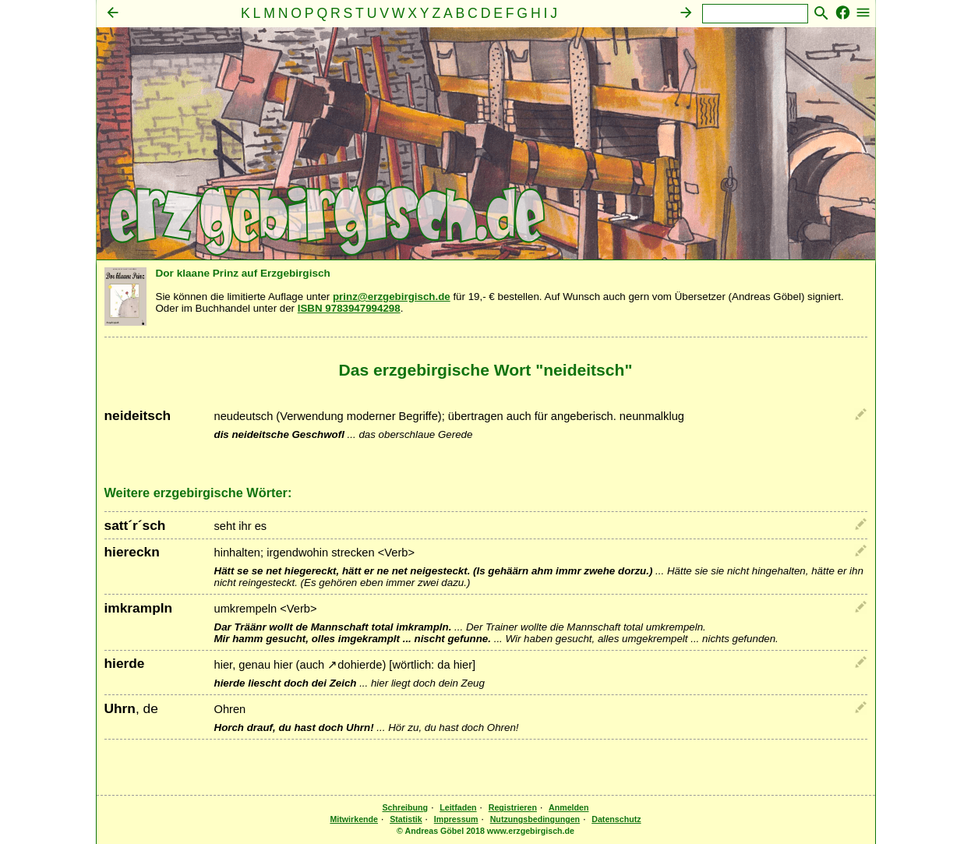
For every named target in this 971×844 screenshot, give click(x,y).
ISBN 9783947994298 (349, 308)
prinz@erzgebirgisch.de (391, 296)
